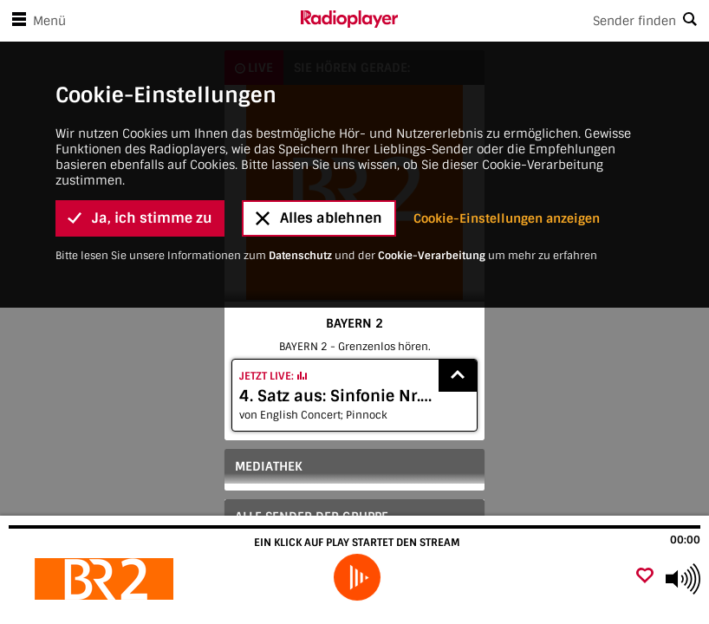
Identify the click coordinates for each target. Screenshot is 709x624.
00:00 (685, 540)
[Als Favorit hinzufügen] (645, 577)
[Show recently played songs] (458, 376)
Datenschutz (300, 160)
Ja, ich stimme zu (140, 123)
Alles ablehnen (319, 123)
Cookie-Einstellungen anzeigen (506, 123)
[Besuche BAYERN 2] (106, 579)
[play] (357, 577)
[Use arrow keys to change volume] (683, 579)
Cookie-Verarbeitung (431, 160)
